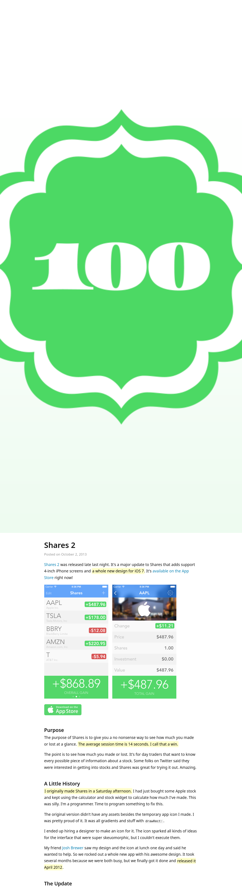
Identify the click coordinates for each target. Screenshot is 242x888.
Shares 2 (59, 545)
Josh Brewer (72, 847)
